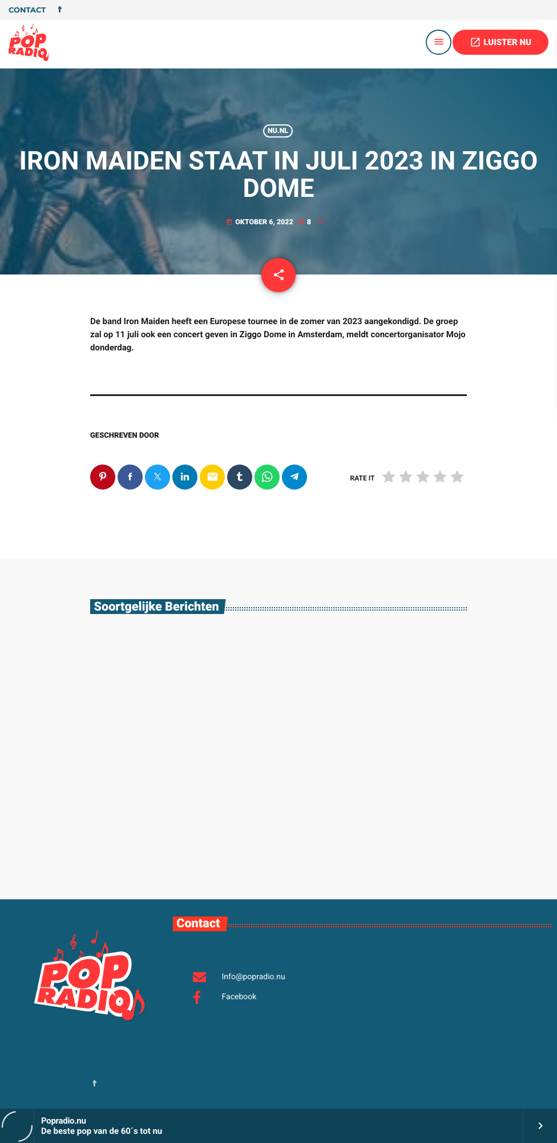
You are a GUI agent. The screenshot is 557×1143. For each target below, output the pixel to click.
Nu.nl (278, 131)
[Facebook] (59, 10)
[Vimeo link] (29, 42)
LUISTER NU (500, 42)
